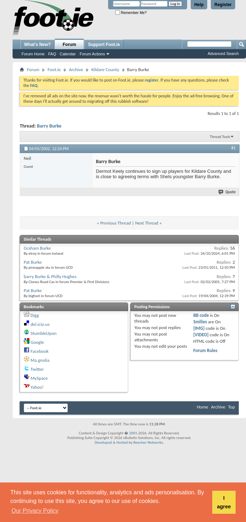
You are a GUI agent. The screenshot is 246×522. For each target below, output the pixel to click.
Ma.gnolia (40, 360)
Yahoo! (37, 387)
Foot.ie (54, 69)
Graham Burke (37, 248)
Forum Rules (205, 350)
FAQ (52, 54)
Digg (35, 315)
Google (37, 342)
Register (223, 4)
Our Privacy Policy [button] (35, 511)
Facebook (39, 351)
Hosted (122, 442)
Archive (76, 69)
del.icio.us (40, 324)
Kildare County (105, 69)
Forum (69, 44)
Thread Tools (220, 136)
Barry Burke (49, 126)
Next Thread (146, 223)
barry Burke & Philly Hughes (50, 276)
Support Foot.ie (104, 44)
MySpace (39, 378)
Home (202, 407)
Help (199, 4)
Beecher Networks (148, 442)
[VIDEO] (201, 334)
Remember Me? (131, 13)
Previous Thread (115, 223)
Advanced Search (223, 53)
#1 (233, 148)
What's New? (37, 44)
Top (231, 407)
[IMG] (199, 328)
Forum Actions (92, 54)
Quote (227, 192)
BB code (201, 315)
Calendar (68, 54)
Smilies (200, 321)
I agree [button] (224, 502)
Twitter (37, 369)
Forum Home (33, 54)
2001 (133, 433)
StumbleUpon (44, 333)
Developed (103, 442)
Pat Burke (33, 262)
